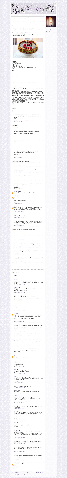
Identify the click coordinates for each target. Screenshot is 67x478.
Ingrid (15, 270)
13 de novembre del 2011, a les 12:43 (19, 373)
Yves (14, 355)
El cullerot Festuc (16, 305)
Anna (15, 376)
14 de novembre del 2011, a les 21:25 (19, 437)
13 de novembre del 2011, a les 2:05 (19, 358)
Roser (15, 369)
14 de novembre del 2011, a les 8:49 (19, 408)
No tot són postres (17, 228)
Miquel (15, 422)
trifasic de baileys (16, 191)
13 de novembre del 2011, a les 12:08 (19, 366)
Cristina (15, 385)
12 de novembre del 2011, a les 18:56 (19, 292)
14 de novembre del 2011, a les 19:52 (19, 427)
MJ (14, 446)
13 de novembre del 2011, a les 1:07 (19, 352)
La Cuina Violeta (16, 334)
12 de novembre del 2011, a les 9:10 (19, 225)
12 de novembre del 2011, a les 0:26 (19, 121)
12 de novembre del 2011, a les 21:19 (19, 310)
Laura (15, 124)
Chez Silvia (15, 340)
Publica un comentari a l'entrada (17, 468)
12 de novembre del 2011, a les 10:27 (19, 239)
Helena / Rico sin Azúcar (17, 295)
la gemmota (15, 395)
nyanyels (15, 148)
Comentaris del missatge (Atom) (20, 474)
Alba (14, 411)
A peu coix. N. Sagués (17, 346)
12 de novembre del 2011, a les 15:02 (19, 284)
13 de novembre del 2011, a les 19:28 (19, 387)
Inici (28, 472)
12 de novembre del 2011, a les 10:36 (19, 246)
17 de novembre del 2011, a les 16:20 (19, 443)
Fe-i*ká (15, 361)
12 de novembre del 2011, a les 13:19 (19, 276)
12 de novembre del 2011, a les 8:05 (19, 188)
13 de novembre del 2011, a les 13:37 (19, 382)
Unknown (15, 196)
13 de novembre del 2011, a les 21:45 (19, 392)
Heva (14, 206)
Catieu (15, 220)
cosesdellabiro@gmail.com (50, 29)
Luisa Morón (16, 390)
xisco (15, 141)
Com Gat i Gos (16, 430)
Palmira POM (16, 313)
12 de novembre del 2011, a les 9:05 (19, 211)
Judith (15, 279)
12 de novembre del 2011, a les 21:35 (19, 321)
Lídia (14, 405)
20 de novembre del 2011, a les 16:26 (19, 451)
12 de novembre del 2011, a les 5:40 (19, 171)
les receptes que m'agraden (18, 463)
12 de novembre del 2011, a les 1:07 (19, 157)
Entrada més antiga (40, 472)
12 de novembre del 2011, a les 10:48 (19, 253)
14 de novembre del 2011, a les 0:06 (19, 402)
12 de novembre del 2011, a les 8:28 (19, 203)
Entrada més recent (16, 472)
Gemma (15, 214)
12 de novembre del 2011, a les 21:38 (19, 331)
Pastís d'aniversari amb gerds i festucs (22, 18)
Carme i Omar (16, 287)
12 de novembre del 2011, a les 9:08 (19, 217)
